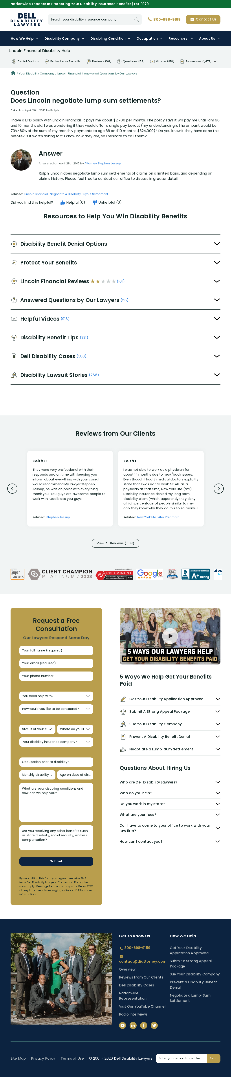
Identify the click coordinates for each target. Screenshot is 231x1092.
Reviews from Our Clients (141, 992)
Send (214, 1073)
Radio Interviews (133, 1029)
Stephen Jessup (58, 517)
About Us (209, 38)
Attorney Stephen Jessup (102, 163)
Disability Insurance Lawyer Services (27, 19)
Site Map (18, 1073)
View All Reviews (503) (115, 544)
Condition (110, 38)
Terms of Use (72, 1073)
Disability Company (64, 38)
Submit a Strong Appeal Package (191, 978)
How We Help (25, 38)
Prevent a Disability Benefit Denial (193, 999)
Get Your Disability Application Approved (189, 965)
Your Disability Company (36, 73)
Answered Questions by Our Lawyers (111, 73)
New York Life (146, 517)
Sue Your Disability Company (195, 988)
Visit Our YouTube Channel (142, 1021)
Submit (56, 875)
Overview (127, 984)
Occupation (149, 38)
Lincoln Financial (69, 73)
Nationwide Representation (133, 1010)
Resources (181, 38)
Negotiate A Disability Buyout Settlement (79, 194)
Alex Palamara (169, 517)
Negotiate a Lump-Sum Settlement (190, 1012)
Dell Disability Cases (136, 1000)
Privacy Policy (43, 1073)
